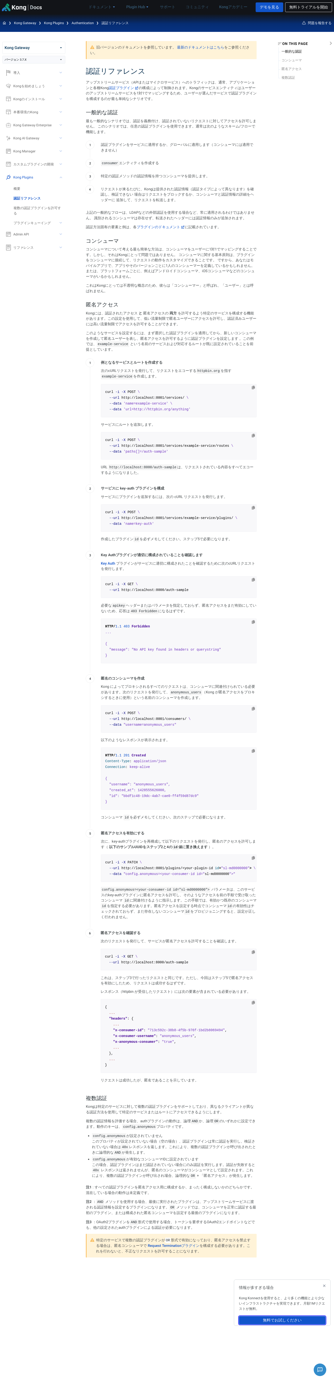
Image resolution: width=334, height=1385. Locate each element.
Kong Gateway (25, 23)
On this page (295, 44)
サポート (172, 7)
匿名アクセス (292, 69)
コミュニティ (199, 7)
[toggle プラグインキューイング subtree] (61, 223)
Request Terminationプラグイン (174, 1245)
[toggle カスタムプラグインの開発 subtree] (61, 164)
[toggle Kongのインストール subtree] (61, 99)
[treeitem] (39, 198)
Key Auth (108, 563)
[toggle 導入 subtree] (61, 72)
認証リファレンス (115, 23)
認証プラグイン (121, 88)
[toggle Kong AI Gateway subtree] (61, 138)
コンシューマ (292, 60)
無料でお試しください (282, 1320)
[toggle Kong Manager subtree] (61, 151)
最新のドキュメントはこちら (200, 47)
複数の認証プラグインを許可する (37, 210)
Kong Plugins (54, 23)
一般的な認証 (292, 51)
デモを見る (269, 7)
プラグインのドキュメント (158, 227)
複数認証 (288, 77)
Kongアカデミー (232, 7)
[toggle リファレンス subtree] (61, 247)
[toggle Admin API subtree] (61, 234)
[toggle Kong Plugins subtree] (61, 177)
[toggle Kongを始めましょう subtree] (61, 86)
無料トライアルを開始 (308, 7)
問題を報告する (317, 23)
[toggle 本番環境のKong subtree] (61, 112)
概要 (17, 189)
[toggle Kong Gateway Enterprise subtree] (61, 125)
